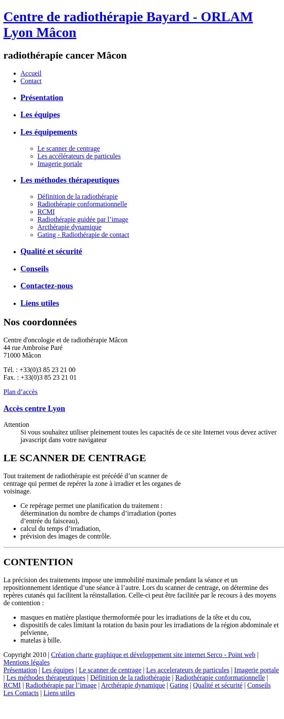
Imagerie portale (59, 163)
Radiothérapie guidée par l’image (82, 219)
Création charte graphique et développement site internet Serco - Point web (153, 654)
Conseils (34, 268)
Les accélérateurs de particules (79, 156)
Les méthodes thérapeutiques (69, 179)
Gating (179, 685)
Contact (31, 81)
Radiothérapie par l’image (61, 685)
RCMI (46, 211)
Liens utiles (39, 303)
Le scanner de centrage (68, 148)
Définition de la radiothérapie (77, 196)
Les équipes (40, 114)
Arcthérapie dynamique (69, 227)
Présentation (41, 97)
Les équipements (48, 131)
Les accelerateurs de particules (188, 670)
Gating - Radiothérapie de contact (83, 234)
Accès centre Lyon (34, 408)
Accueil (31, 73)
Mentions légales (26, 662)
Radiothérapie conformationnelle (82, 204)
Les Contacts (21, 692)
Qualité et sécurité (51, 251)
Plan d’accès (20, 391)
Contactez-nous (46, 285)
